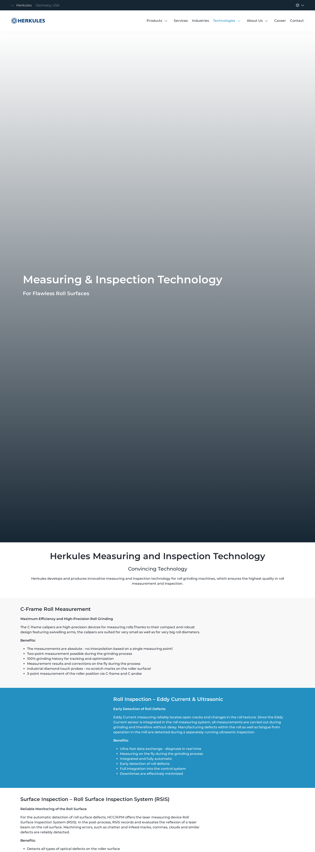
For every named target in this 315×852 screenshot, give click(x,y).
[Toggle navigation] (36, 5)
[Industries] (200, 20)
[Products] (154, 20)
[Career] (280, 20)
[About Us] (255, 20)
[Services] (181, 20)
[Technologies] (224, 20)
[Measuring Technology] (27, 20)
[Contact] (297, 20)
